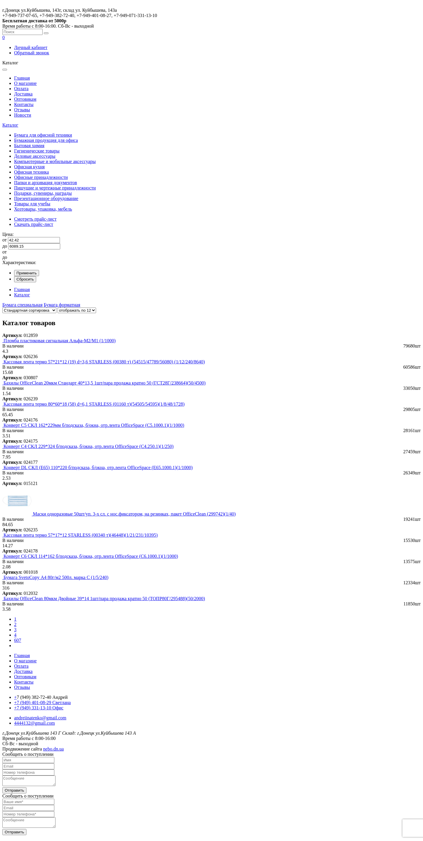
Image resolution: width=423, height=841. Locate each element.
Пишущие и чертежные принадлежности (55, 187)
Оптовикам (25, 99)
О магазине (25, 83)
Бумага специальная (22, 304)
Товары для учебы (32, 203)
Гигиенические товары (37, 150)
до (4, 246)
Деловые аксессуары (35, 156)
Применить (26, 273)
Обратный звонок (31, 52)
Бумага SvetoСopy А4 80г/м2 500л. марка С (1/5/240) (56, 577)
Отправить (14, 792)
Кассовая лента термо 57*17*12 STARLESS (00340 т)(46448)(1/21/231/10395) (81, 535)
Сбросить (25, 279)
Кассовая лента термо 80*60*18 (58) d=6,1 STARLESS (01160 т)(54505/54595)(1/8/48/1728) (94, 404)
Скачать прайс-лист (33, 224)
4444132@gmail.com (34, 723)
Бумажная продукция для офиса (46, 140)
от (4, 239)
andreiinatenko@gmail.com (40, 717)
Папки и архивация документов (45, 182)
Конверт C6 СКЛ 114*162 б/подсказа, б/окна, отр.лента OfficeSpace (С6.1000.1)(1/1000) (91, 556)
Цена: (8, 234)
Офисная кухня (29, 166)
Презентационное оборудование (46, 198)
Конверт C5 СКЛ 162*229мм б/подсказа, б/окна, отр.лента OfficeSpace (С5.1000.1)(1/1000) (94, 425)
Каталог (10, 124)
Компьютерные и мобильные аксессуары (55, 161)
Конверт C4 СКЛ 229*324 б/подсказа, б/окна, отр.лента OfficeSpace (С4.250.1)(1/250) (89, 446)
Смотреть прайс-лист (35, 218)
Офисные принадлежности (41, 177)
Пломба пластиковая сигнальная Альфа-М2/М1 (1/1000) (60, 340)
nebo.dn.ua (53, 748)
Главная (22, 77)
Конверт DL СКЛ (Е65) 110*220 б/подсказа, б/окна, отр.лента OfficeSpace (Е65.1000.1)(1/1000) (98, 467)
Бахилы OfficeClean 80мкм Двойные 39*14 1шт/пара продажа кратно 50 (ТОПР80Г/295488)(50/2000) (104, 598)
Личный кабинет (30, 47)
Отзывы (22, 109)
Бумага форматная (62, 304)
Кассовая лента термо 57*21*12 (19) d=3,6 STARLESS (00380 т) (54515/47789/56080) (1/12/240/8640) (104, 361)
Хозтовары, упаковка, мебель (43, 209)
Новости (22, 115)
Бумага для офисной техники (43, 134)
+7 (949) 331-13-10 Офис (38, 707)
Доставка (23, 93)
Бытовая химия (29, 145)
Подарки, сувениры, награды (43, 193)
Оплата (21, 88)
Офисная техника (31, 171)
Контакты (23, 104)
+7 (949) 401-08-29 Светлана (42, 702)
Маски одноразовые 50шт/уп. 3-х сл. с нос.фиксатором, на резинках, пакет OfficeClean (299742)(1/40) (134, 513)
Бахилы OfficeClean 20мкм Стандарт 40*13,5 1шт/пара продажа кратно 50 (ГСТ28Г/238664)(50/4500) (105, 382)
